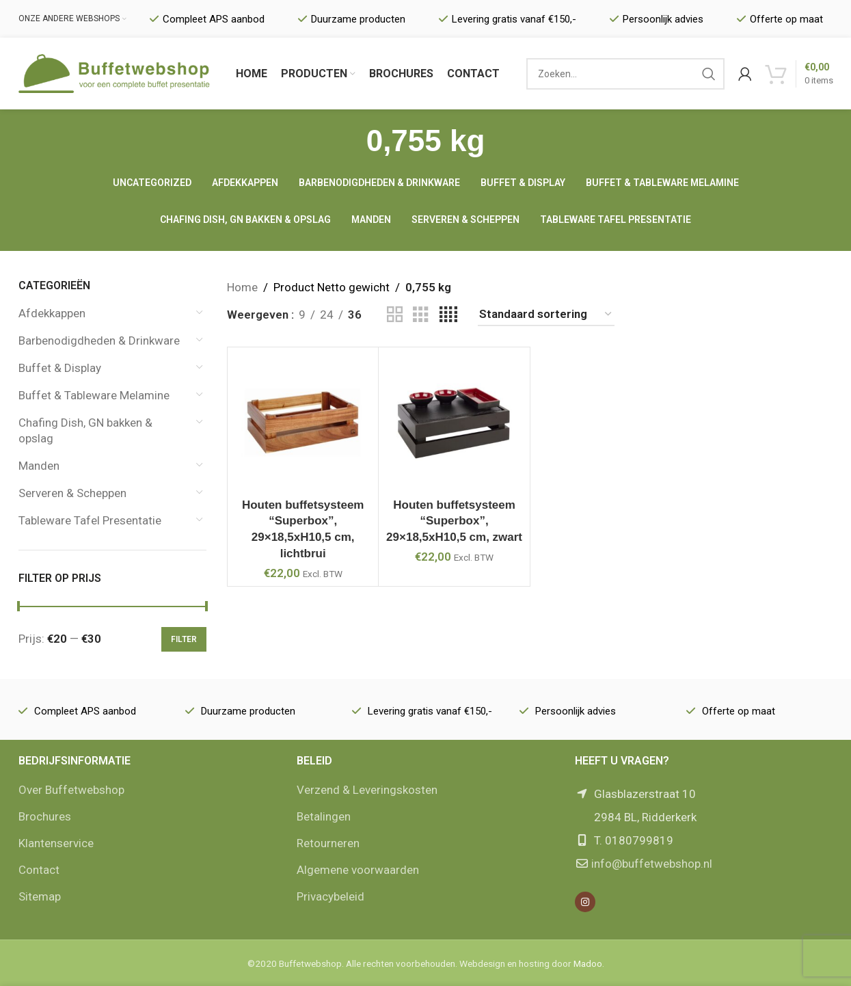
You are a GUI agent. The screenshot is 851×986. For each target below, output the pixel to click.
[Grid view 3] (421, 314)
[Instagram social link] (585, 902)
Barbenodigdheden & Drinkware (99, 340)
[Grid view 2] (395, 314)
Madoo (587, 963)
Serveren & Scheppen (72, 493)
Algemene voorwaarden (358, 870)
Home (242, 287)
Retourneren (328, 843)
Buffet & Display (59, 368)
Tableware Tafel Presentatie (89, 520)
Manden (38, 465)
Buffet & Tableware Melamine (94, 395)
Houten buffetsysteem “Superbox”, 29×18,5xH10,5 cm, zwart (454, 521)
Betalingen (324, 816)
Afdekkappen (51, 313)
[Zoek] (625, 74)
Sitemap (39, 896)
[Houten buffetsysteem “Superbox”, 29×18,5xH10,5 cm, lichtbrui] (302, 422)
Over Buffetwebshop (71, 790)
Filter (184, 639)
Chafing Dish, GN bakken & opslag (85, 431)
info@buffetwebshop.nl (651, 863)
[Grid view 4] (448, 314)
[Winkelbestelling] (546, 314)
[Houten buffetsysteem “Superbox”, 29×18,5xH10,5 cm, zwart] (454, 422)
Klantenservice (56, 843)
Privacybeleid (330, 896)
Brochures (44, 816)
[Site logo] (114, 72)
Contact (38, 870)
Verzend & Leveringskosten (367, 790)
